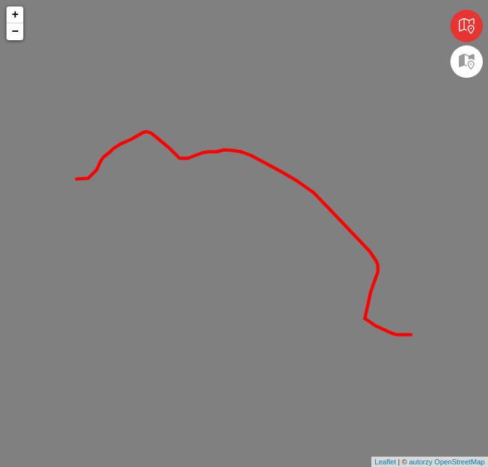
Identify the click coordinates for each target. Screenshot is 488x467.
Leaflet (385, 462)
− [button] (15, 32)
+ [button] (15, 15)
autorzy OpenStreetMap (447, 462)
